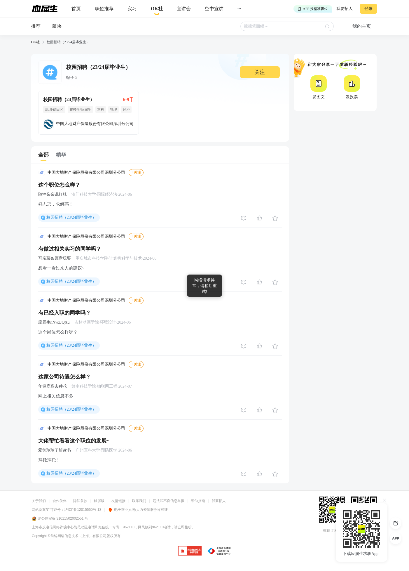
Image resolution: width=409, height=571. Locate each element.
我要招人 (344, 8)
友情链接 (118, 501)
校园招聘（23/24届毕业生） (71, 217)
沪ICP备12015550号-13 (82, 510)
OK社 (35, 42)
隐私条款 (80, 501)
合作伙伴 (60, 501)
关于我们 (39, 501)
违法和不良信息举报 (168, 501)
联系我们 (139, 501)
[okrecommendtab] (157, 9)
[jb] (189, 551)
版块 (57, 26)
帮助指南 (198, 501)
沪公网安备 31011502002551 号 (60, 518)
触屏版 (99, 501)
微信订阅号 (332, 530)
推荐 (36, 26)
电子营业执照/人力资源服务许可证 (137, 510)
